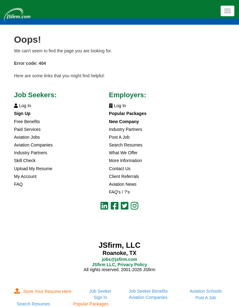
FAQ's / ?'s (119, 191)
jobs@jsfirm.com (119, 259)
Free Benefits (27, 121)
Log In (22, 105)
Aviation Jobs (27, 137)
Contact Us (119, 168)
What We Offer (123, 152)
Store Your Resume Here (43, 291)
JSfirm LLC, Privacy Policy (119, 264)
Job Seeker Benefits (148, 291)
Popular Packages (91, 303)
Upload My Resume (33, 168)
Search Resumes (125, 144)
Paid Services (27, 129)
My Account (25, 176)
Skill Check (24, 160)
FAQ (18, 184)
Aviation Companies (33, 144)
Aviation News (122, 184)
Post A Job (119, 137)
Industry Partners (30, 152)
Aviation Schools (206, 291)
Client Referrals (124, 176)
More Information (125, 160)
